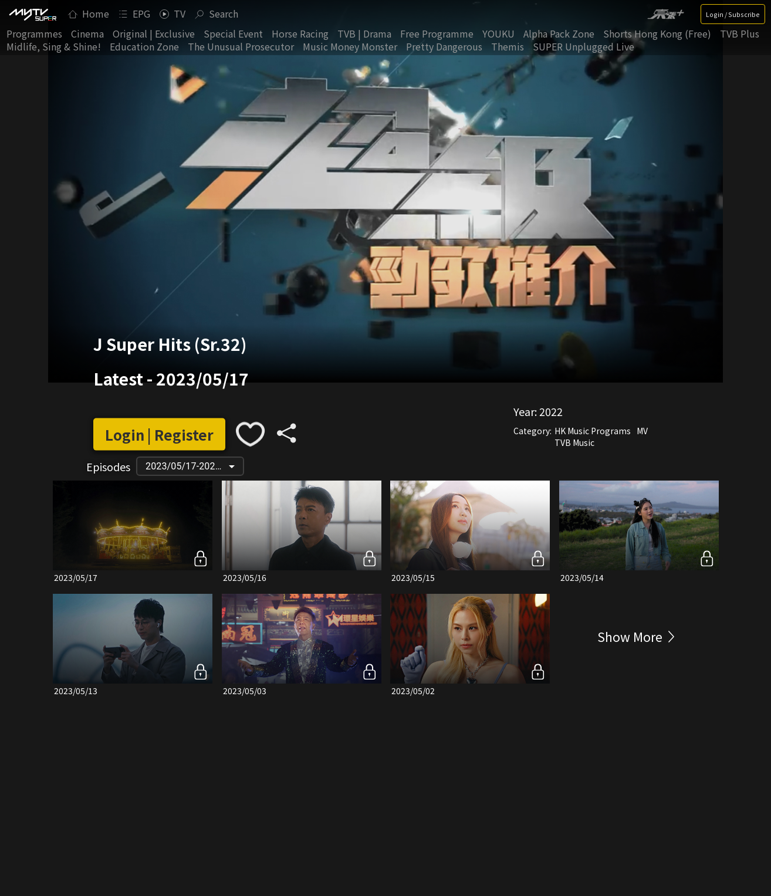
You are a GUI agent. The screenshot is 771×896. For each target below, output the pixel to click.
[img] (32, 14)
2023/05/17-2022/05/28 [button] (194, 466)
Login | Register (159, 434)
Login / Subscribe (733, 14)
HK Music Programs (592, 431)
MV (642, 431)
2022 (551, 411)
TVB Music (574, 442)
